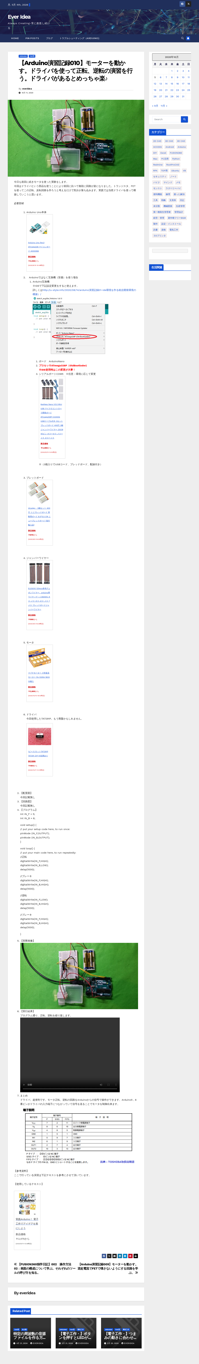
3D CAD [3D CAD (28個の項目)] (181, 141)
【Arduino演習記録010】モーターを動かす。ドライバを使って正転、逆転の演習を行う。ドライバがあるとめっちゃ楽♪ (75, 70)
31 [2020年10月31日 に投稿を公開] (183, 96)
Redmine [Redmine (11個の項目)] (158, 164)
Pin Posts (32, 38)
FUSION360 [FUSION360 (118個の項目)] (176, 153)
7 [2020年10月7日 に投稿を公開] (166, 77)
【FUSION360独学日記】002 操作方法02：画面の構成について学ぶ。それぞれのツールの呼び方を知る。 (44, 1269)
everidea (27, 88)
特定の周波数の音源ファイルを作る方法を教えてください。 (29, 1337)
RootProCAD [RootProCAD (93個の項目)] (172, 164)
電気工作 (80, 1329)
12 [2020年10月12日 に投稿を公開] (155, 83)
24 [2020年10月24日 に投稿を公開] (183, 90)
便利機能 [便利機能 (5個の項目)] (157, 194)
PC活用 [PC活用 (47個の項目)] (165, 159)
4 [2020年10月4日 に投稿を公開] (189, 70)
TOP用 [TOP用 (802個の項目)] (164, 170)
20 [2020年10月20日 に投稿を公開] (160, 90)
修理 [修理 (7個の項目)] (168, 194)
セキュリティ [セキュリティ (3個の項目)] (159, 176)
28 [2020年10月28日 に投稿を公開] (166, 96)
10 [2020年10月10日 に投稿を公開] (183, 77)
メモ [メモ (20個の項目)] (178, 182)
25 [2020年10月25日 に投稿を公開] (188, 90)
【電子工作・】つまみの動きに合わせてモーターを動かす (120, 1337)
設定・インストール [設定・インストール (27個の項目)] (171, 224)
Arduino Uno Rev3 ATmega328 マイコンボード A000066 (39, 247)
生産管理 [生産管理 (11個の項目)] (180, 206)
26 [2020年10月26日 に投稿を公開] (155, 96)
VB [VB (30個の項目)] (184, 170)
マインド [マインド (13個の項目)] (168, 182)
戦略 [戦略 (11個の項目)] (163, 200)
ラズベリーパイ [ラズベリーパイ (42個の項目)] (173, 188)
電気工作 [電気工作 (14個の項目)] (173, 229)
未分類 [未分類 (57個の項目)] (156, 206)
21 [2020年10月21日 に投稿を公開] (166, 90)
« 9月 (155, 105)
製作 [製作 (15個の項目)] (155, 224)
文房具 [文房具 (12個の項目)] (172, 200)
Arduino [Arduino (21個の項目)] (182, 147)
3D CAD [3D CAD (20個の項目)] (169, 141)
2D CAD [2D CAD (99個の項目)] (157, 141)
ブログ (49, 38)
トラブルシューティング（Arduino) (79, 38)
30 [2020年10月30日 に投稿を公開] (177, 96)
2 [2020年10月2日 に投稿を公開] (177, 70)
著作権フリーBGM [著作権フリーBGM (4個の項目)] (177, 218)
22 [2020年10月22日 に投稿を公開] (171, 90)
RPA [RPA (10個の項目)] (155, 170)
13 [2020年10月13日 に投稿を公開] (160, 83)
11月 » (164, 105)
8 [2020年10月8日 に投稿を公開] (172, 77)
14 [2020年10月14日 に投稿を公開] (166, 83)
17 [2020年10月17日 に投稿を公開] (183, 83)
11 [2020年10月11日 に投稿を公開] (189, 77)
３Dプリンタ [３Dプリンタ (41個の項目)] (159, 235)
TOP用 (32, 56)
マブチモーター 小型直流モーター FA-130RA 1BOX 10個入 (39, 677)
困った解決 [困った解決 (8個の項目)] (179, 194)
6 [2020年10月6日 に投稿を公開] (160, 77)
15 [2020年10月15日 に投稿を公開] (172, 83)
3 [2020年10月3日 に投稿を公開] (183, 70)
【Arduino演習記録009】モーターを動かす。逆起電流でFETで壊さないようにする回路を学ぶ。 (108, 1269)
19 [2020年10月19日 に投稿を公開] (155, 90)
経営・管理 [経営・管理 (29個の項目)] (158, 218)
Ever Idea (19, 17)
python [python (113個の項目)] (176, 159)
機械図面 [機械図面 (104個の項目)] (168, 206)
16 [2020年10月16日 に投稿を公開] (177, 83)
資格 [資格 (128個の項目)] (163, 229)
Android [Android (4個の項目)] (170, 147)
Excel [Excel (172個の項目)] (163, 153)
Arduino (23, 56)
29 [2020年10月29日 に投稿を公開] (171, 96)
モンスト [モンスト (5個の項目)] (157, 188)
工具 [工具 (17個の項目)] (155, 200)
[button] (182, 38)
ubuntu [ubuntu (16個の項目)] (175, 170)
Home (15, 38)
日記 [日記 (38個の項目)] (182, 200)
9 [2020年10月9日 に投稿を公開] (177, 77)
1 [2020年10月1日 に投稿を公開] (171, 70)
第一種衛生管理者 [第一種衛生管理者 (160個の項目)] (162, 212)
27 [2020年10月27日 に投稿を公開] (160, 96)
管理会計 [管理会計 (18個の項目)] (178, 212)
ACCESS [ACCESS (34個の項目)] (157, 147)
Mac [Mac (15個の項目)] (155, 159)
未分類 (24, 1329)
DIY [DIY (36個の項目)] (155, 153)
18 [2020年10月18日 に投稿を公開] (188, 83)
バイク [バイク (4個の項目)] (156, 182)
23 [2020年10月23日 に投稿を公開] (177, 90)
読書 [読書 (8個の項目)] (155, 229)
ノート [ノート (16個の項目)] (173, 176)
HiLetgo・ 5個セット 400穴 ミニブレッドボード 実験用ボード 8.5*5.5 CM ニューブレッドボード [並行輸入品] (39, 516)
